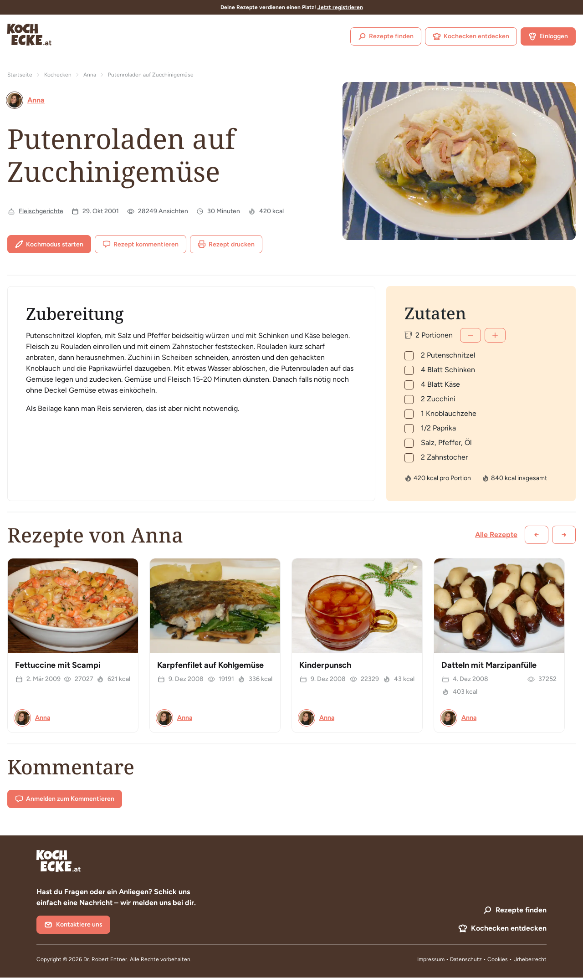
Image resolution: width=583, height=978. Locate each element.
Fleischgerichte (41, 211)
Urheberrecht (530, 959)
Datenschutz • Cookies (479, 959)
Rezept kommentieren (140, 244)
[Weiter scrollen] (564, 535)
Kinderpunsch (325, 665)
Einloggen (548, 36)
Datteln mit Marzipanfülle (489, 665)
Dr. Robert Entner (105, 959)
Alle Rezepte (496, 534)
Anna (89, 75)
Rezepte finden (386, 36)
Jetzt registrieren (340, 7)
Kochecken (58, 75)
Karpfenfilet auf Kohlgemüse (210, 665)
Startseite (19, 75)
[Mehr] (495, 335)
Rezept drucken (226, 244)
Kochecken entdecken (471, 36)
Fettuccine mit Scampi (58, 665)
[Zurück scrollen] (536, 535)
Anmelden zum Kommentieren (64, 799)
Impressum (431, 959)
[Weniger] (470, 335)
